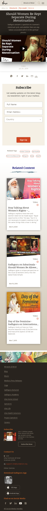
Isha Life (7, 408)
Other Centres (9, 468)
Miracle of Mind (10, 367)
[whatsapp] (11, 76)
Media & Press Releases (13, 381)
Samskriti (8, 404)
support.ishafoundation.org (16, 464)
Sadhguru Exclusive (11, 390)
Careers (7, 422)
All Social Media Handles (13, 509)
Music (6, 376)
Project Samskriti (11, 418)
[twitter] (22, 76)
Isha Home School (11, 399)
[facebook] (17, 76)
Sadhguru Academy (11, 394)
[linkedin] (27, 76)
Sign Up (23, 140)
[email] (32, 76)
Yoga (6, 385)
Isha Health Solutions (12, 413)
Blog (6, 371)
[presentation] (23, 128)
